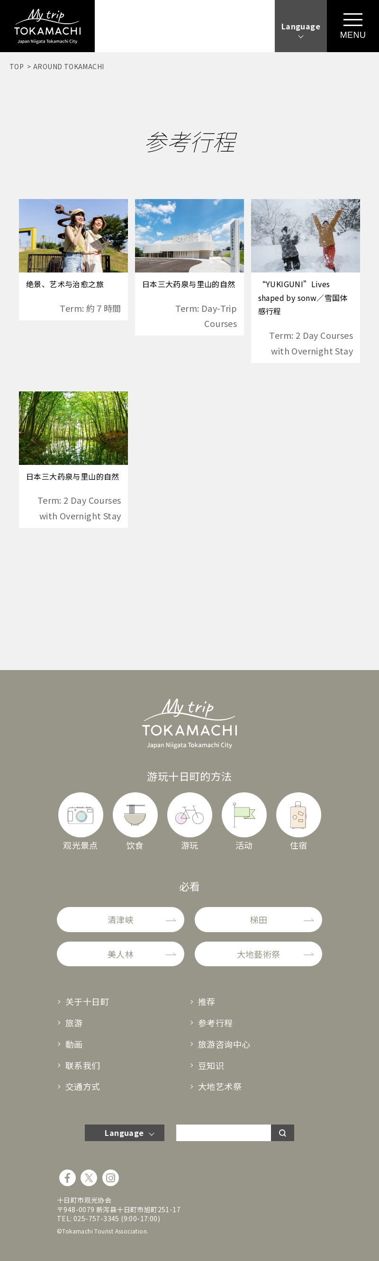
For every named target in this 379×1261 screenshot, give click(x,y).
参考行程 (215, 1022)
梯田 (258, 919)
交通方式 (82, 1086)
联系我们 (82, 1065)
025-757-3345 (96, 1218)
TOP (16, 66)
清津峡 (121, 919)
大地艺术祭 (220, 1086)
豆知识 (211, 1065)
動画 (74, 1044)
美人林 (121, 954)
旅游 (74, 1022)
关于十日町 (87, 1001)
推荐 (207, 1001)
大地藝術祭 (258, 954)
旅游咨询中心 (224, 1044)
